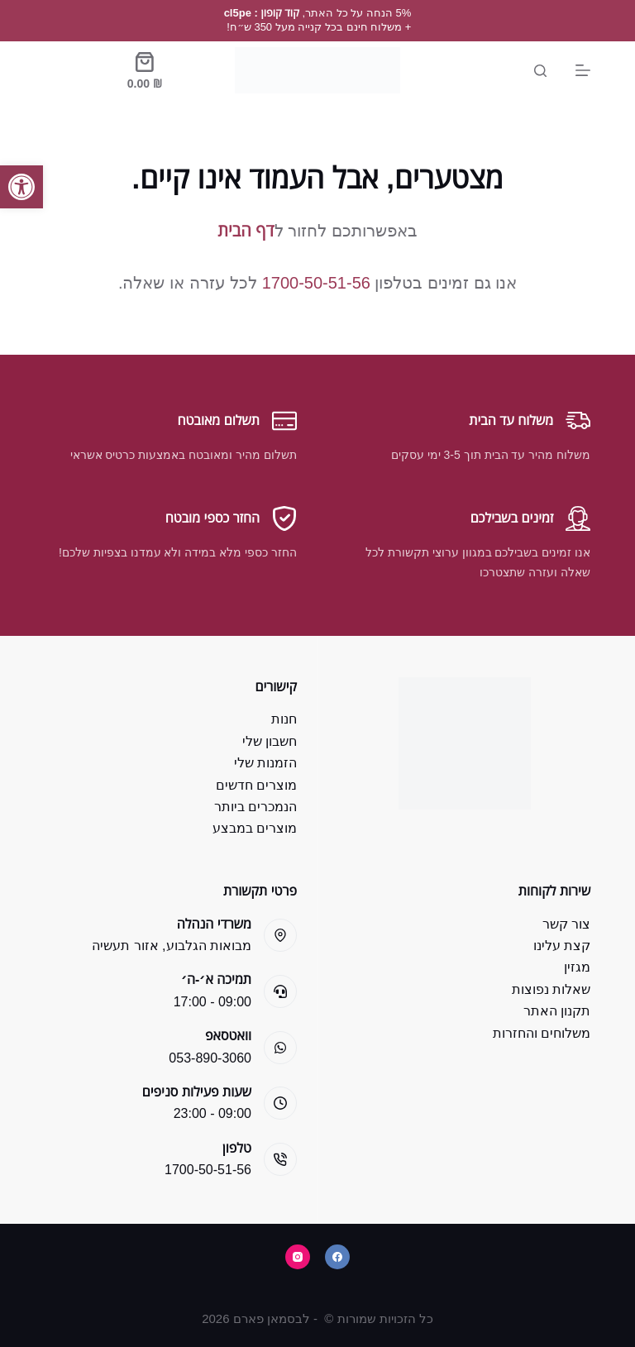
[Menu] (582, 70)
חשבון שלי (269, 741)
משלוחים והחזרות (541, 1033)
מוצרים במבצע (254, 828)
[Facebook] (337, 1256)
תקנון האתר (556, 1011)
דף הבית (245, 231)
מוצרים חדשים (256, 785)
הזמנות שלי (265, 763)
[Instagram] (297, 1256)
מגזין (577, 967)
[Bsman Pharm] (317, 70)
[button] (21, 186)
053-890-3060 (210, 1058)
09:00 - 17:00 (212, 1002)
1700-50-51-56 (316, 283)
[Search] (540, 70)
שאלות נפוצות (551, 989)
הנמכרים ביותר (255, 807)
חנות (284, 719)
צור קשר (566, 924)
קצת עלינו (561, 946)
